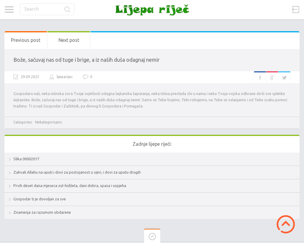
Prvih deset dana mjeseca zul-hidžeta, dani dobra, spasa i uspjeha (69, 185)
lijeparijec (65, 77)
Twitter (284, 77)
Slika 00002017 (26, 159)
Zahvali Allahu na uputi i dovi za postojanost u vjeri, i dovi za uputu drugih (77, 172)
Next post (68, 40)
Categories (9, 9)
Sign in (296, 9)
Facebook (260, 77)
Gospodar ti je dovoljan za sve (39, 199)
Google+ (272, 77)
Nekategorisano (48, 122)
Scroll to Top (285, 224)
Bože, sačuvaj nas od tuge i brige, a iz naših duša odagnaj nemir (86, 60)
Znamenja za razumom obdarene (42, 212)
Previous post (25, 40)
